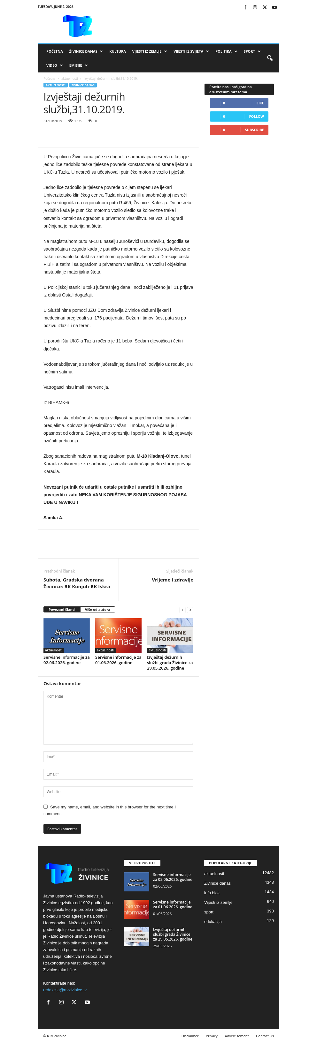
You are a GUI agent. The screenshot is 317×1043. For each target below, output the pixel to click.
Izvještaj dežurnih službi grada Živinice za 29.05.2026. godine (170, 662)
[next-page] (190, 609)
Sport (252, 51)
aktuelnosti (69, 78)
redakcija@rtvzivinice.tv (65, 989)
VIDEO (54, 65)
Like (260, 103)
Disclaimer (190, 1035)
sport (208, 912)
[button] (270, 58)
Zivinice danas (83, 85)
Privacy (211, 1035)
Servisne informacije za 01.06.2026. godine (118, 659)
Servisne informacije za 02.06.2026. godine (66, 659)
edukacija (213, 921)
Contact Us (265, 1035)
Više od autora (97, 609)
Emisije (78, 65)
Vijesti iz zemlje (149, 51)
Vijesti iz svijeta (191, 51)
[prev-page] (182, 609)
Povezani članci (62, 609)
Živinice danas (86, 51)
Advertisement (237, 1035)
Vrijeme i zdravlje (172, 579)
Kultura (117, 51)
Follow (256, 116)
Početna (54, 51)
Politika (226, 51)
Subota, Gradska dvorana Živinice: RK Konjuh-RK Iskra (76, 582)
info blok (212, 892)
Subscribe (254, 129)
